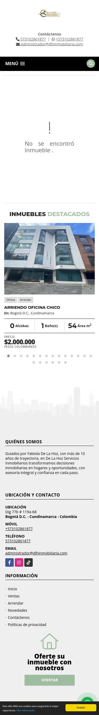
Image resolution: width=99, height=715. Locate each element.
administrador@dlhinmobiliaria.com (36, 553)
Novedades (17, 610)
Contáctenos (19, 617)
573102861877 (33, 39)
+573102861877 (69, 39)
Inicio (12, 588)
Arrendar (15, 603)
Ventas (14, 595)
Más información (25, 711)
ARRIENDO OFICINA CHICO (32, 307)
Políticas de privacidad (27, 624)
